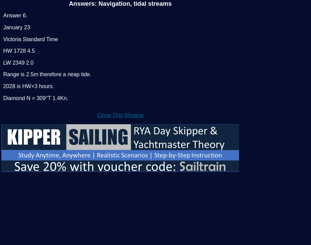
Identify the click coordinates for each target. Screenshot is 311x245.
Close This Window (120, 115)
